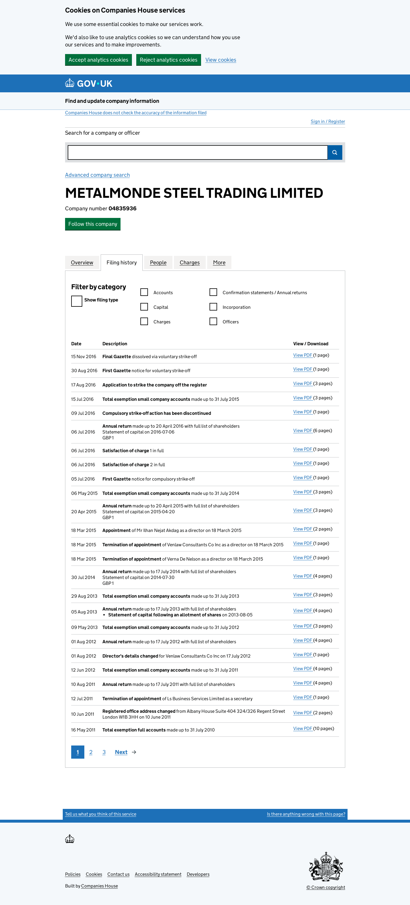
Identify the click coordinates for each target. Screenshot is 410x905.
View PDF (303, 355)
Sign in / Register (328, 121)
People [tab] (158, 262)
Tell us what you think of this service (100, 814)
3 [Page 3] (104, 752)
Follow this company (92, 224)
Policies (73, 874)
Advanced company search (97, 174)
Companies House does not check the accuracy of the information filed (136, 112)
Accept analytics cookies (98, 59)
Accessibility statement (158, 874)
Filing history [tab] (122, 262)
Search (335, 152)
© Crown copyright (325, 887)
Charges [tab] (190, 262)
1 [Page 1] (78, 752)
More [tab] (219, 262)
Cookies (94, 874)
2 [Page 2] (91, 752)
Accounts (156, 293)
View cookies (220, 60)
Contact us (118, 874)
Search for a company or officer (102, 132)
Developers (198, 874)
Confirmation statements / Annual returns (258, 293)
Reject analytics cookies (169, 59)
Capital (154, 308)
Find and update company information (112, 101)
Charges (155, 322)
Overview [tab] (82, 262)
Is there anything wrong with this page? (306, 814)
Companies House (99, 886)
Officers (224, 322)
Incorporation (230, 308)
